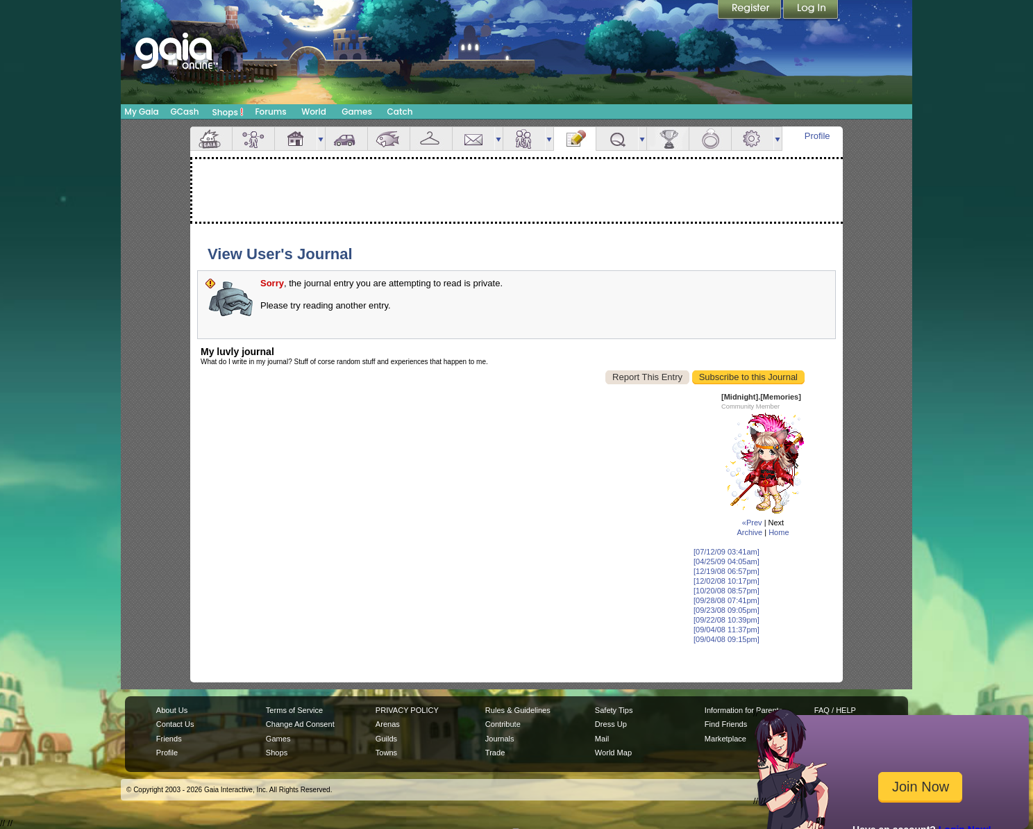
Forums (270, 111)
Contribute (503, 724)
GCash (185, 111)
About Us (171, 710)
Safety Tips (614, 710)
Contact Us (175, 724)
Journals (499, 738)
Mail (473, 138)
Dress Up (611, 724)
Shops (228, 112)
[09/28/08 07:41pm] (726, 600)
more (321, 138)
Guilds (386, 738)
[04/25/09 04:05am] (726, 561)
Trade (495, 752)
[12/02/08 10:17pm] (726, 581)
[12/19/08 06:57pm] (726, 571)
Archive (749, 532)
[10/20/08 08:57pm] (726, 590)
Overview (211, 138)
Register (750, 10)
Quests (617, 138)
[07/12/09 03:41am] (726, 552)
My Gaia (141, 111)
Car (346, 138)
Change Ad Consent (300, 724)
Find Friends (726, 724)
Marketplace (725, 738)
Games (357, 111)
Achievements (668, 138)
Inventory (431, 138)
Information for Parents (743, 710)
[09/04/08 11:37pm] (726, 629)
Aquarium (389, 138)
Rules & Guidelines (518, 710)
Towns (386, 752)
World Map (613, 752)
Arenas (388, 724)
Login (811, 10)
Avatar (253, 138)
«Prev (752, 522)
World (313, 111)
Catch (400, 111)
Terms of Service (294, 710)
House (296, 138)
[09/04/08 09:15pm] (726, 639)
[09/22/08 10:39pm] (726, 620)
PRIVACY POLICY (407, 710)
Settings (752, 138)
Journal (575, 138)
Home (779, 532)
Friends (524, 138)
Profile (817, 136)
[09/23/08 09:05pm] (726, 610)
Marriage (710, 138)
